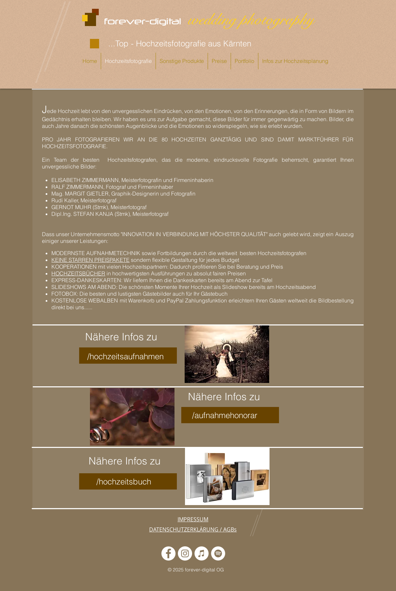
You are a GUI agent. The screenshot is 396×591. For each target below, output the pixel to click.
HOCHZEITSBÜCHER (78, 273)
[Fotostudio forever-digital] (168, 553)
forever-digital (145, 21)
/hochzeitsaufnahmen (125, 356)
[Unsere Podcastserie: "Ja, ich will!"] (201, 553)
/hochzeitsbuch (123, 481)
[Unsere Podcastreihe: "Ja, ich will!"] (218, 553)
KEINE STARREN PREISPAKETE (90, 259)
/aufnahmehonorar (224, 415)
